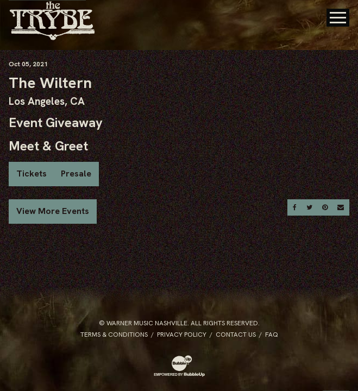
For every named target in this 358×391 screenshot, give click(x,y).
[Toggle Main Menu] (337, 18)
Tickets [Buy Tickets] (31, 173)
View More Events (52, 211)
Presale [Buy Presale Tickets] (76, 173)
